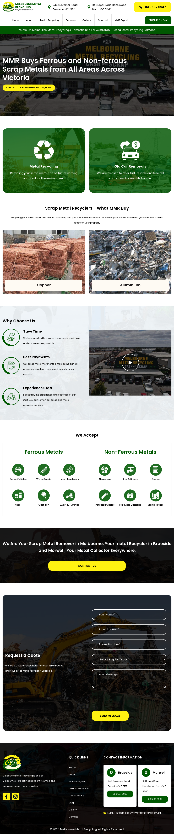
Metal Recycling (54, 20)
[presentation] (118, 699)
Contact (104, 20)
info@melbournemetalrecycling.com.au (138, 812)
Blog (71, 802)
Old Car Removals (79, 788)
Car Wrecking (76, 795)
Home (21, 20)
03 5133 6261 (155, 799)
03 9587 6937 (152, 7)
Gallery (90, 20)
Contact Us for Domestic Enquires (29, 87)
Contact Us (87, 566)
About (35, 20)
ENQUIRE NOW (158, 20)
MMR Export (122, 20)
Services (74, 20)
